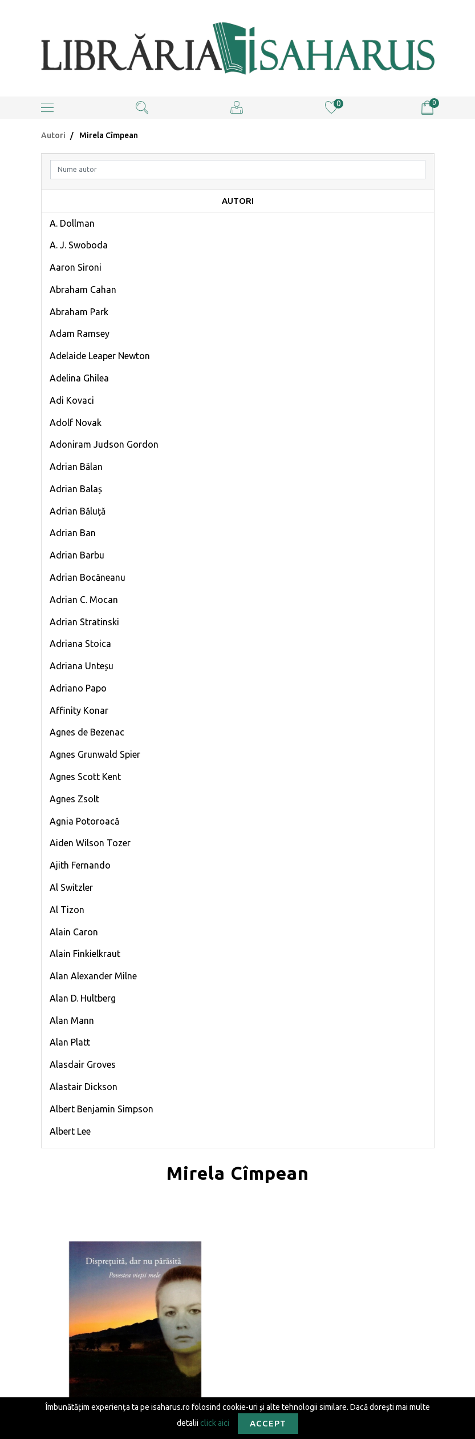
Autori (53, 135)
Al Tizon (67, 910)
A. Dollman (72, 223)
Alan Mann (72, 1020)
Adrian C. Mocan (84, 599)
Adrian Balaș (76, 489)
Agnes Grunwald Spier (95, 754)
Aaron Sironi (76, 267)
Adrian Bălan (76, 466)
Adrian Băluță (77, 511)
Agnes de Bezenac (87, 732)
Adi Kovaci (72, 400)
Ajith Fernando (80, 865)
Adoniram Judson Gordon (104, 444)
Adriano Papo (78, 688)
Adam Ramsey (79, 333)
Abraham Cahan (83, 289)
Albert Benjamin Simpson (101, 1109)
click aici (214, 1422)
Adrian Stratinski (84, 622)
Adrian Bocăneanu (87, 577)
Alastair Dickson (83, 1087)
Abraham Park (79, 312)
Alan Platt (70, 1042)
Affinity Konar (79, 710)
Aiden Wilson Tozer (90, 843)
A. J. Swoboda (79, 245)
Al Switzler (71, 887)
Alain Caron (74, 932)
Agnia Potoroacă (84, 821)
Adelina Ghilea (79, 378)
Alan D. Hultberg (83, 998)
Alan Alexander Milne (93, 976)
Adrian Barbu (77, 555)
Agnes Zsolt (74, 799)
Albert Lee (70, 1131)
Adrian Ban (73, 533)
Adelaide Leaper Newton (100, 356)
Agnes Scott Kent (85, 776)
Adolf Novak (76, 422)
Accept (268, 1423)
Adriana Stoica (80, 643)
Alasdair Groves (83, 1064)
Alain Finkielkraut (85, 953)
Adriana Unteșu (81, 666)
